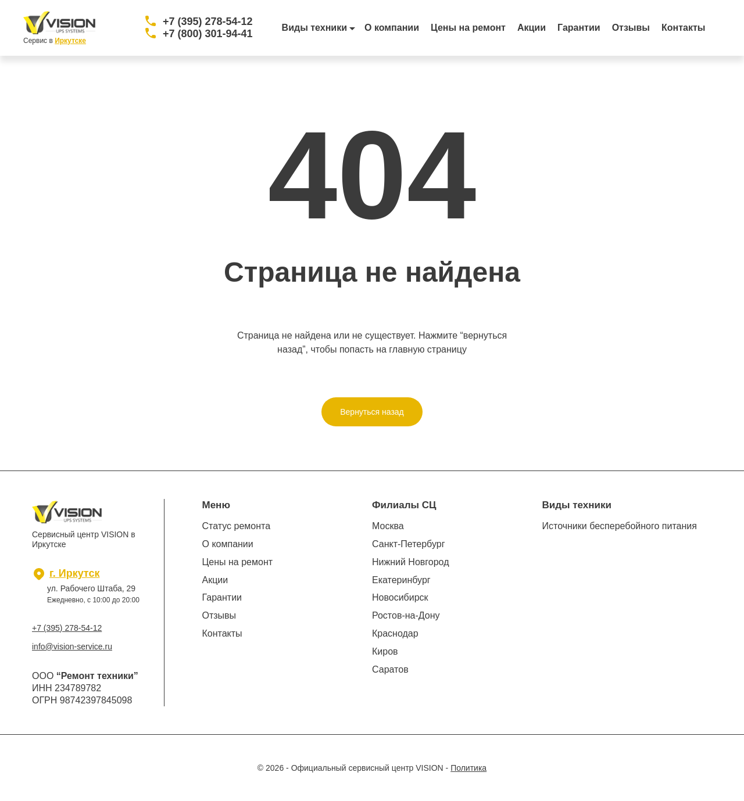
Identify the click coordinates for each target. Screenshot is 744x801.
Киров (385, 651)
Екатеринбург (401, 580)
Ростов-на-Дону (406, 615)
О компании (391, 28)
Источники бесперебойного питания (619, 526)
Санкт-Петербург (408, 544)
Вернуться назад (372, 411)
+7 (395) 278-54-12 (208, 21)
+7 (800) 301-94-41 (208, 33)
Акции (531, 28)
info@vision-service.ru (72, 646)
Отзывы (631, 28)
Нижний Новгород (410, 562)
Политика (468, 768)
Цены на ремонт (468, 28)
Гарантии (578, 28)
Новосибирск (400, 597)
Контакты (683, 28)
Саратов (390, 669)
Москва (388, 526)
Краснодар (395, 633)
